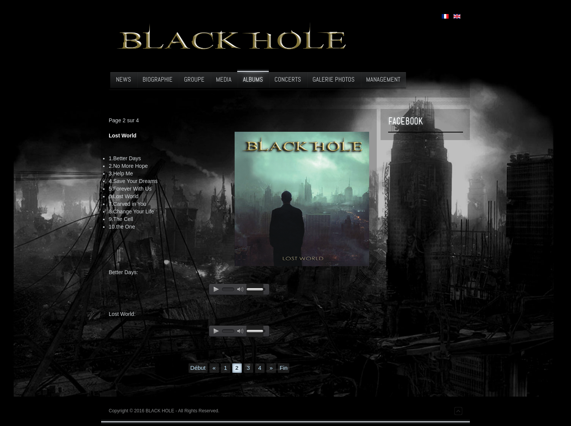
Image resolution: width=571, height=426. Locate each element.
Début (198, 367)
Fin (284, 367)
